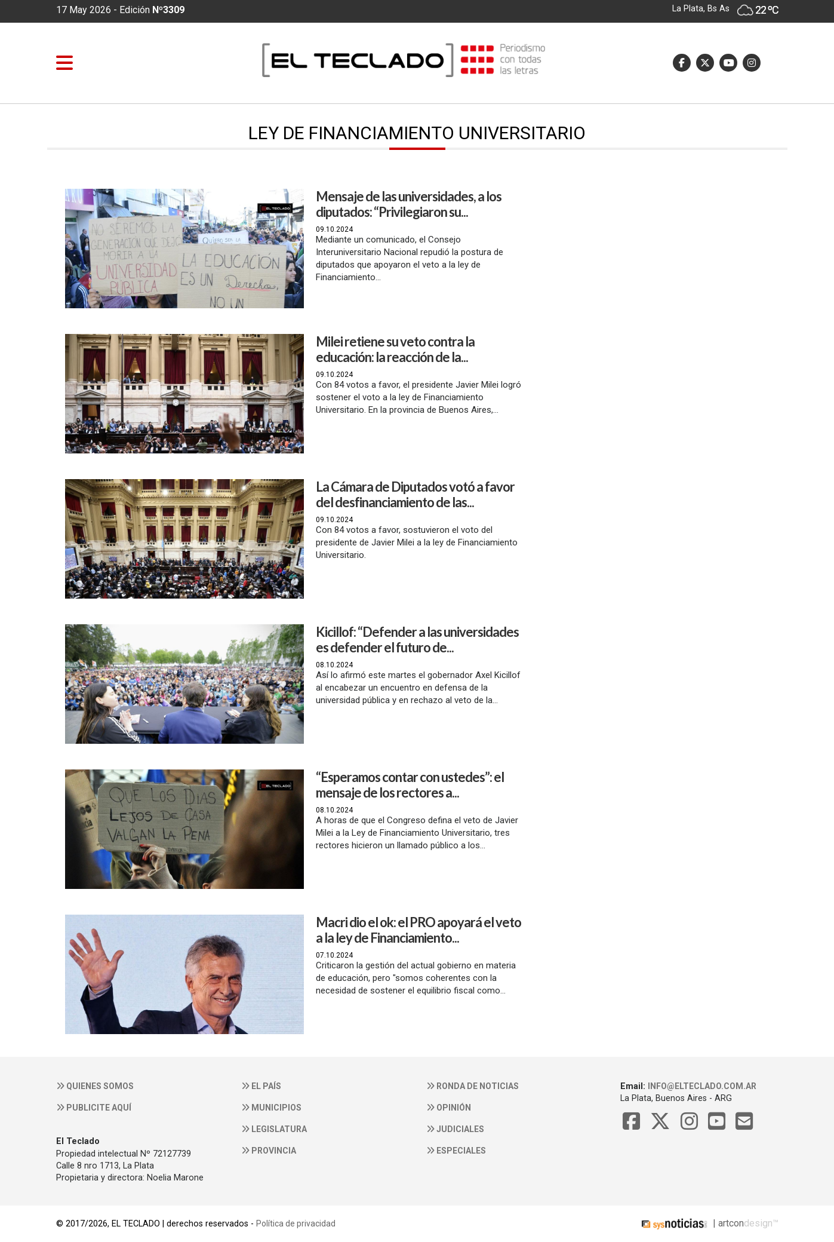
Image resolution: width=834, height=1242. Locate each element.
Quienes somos (95, 1086)
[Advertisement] (649, 290)
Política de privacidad (296, 1223)
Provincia (268, 1150)
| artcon (691, 1223)
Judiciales (455, 1129)
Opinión (448, 1107)
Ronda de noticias (472, 1086)
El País (261, 1086)
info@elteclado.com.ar (702, 1086)
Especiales (456, 1150)
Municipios (271, 1107)
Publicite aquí (93, 1107)
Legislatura (274, 1129)
